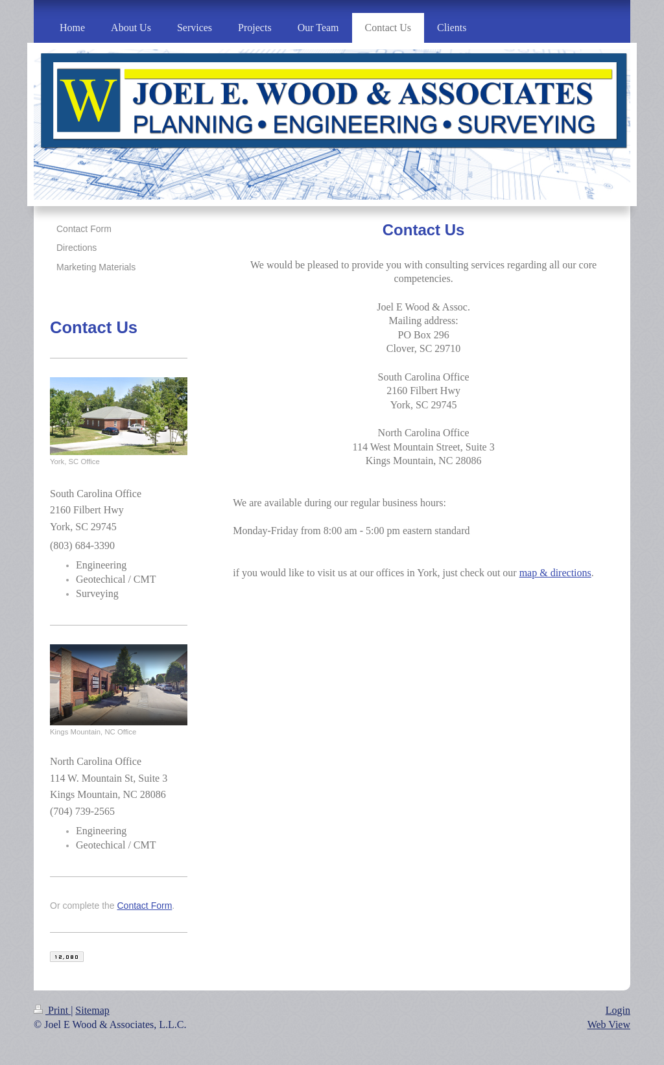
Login (618, 1010)
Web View (608, 1024)
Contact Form (144, 905)
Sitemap (92, 1010)
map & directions (555, 572)
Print (52, 1010)
